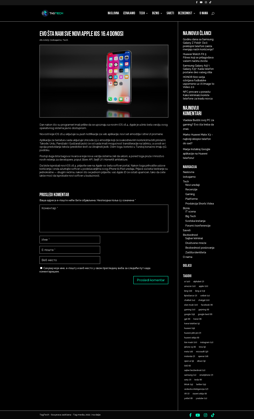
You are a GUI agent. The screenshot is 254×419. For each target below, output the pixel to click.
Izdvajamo (129, 13)
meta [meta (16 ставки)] (188, 352)
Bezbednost (185, 13)
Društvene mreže (195, 243)
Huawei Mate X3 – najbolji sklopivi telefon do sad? (198, 139)
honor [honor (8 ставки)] (197, 319)
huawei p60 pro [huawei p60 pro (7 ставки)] (192, 333)
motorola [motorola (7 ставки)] (189, 356)
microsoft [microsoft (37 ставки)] (202, 352)
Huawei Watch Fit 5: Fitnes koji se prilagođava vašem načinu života (198, 57)
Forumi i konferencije (198, 225)
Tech (142, 13)
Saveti (170, 13)
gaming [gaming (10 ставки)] (189, 309)
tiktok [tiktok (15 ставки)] (188, 384)
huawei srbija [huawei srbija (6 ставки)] (191, 338)
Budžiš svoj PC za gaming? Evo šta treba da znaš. (198, 124)
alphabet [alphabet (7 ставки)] (198, 281)
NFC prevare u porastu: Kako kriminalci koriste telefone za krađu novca (198, 95)
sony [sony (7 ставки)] (187, 380)
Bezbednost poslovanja (199, 247)
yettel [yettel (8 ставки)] (188, 398)
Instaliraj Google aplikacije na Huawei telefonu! (196, 154)
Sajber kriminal (194, 238)
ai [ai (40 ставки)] (187, 281)
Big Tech (190, 216)
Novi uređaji (192, 184)
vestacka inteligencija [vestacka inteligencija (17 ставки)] (196, 389)
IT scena (190, 211)
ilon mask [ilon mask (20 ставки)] (190, 342)
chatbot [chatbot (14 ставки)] (189, 300)
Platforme (191, 198)
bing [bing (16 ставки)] (188, 291)
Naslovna (113, 13)
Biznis (155, 13)
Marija (186, 149)
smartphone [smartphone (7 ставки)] (206, 375)
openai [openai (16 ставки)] (203, 356)
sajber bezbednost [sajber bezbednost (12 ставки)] (194, 370)
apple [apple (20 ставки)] (203, 286)
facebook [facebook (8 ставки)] (207, 305)
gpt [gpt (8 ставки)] (187, 319)
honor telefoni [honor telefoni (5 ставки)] (192, 323)
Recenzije (191, 189)
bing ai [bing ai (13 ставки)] (200, 291)
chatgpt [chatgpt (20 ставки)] (203, 300)
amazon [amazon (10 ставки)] (190, 286)
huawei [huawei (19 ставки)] (189, 328)
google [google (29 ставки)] (189, 314)
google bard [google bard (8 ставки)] (205, 314)
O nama (204, 13)
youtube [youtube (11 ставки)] (201, 398)
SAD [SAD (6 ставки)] (187, 366)
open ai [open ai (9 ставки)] (189, 361)
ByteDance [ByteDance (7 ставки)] (190, 296)
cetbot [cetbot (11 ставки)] (205, 296)
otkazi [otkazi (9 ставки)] (201, 361)
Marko (186, 134)
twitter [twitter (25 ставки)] (201, 384)
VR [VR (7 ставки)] (186, 394)
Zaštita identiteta (195, 252)
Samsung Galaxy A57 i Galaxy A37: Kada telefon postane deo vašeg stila (198, 69)
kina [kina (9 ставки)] (202, 347)
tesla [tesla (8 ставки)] (198, 380)
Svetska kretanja (195, 220)
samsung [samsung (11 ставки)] (190, 375)
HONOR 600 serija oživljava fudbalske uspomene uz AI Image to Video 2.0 (198, 82)
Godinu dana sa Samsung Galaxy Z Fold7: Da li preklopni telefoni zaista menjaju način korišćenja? (198, 44)
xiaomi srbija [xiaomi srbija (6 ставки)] (200, 394)
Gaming (190, 194)
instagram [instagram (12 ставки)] (206, 342)
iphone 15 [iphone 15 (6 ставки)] (190, 347)
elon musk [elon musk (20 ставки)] (191, 305)
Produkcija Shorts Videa (199, 203)
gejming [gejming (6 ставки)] (203, 309)
